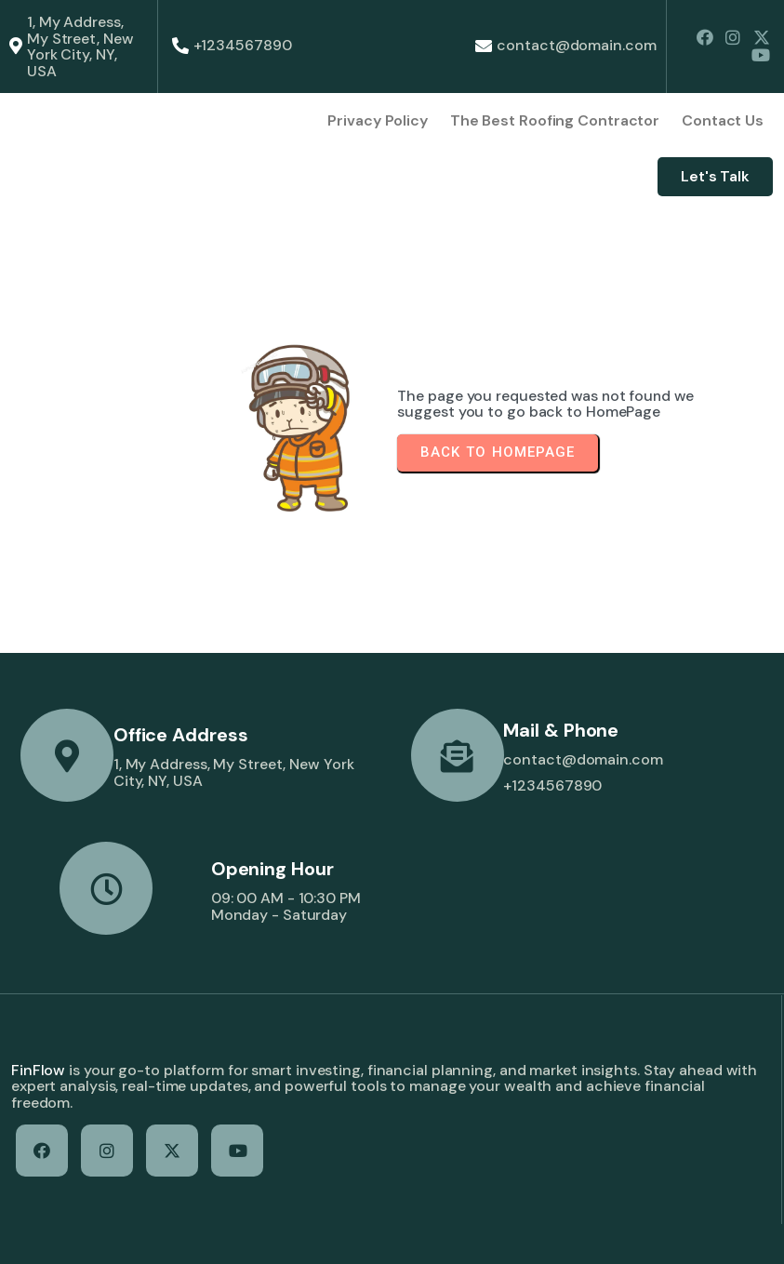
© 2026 (35, 1232)
